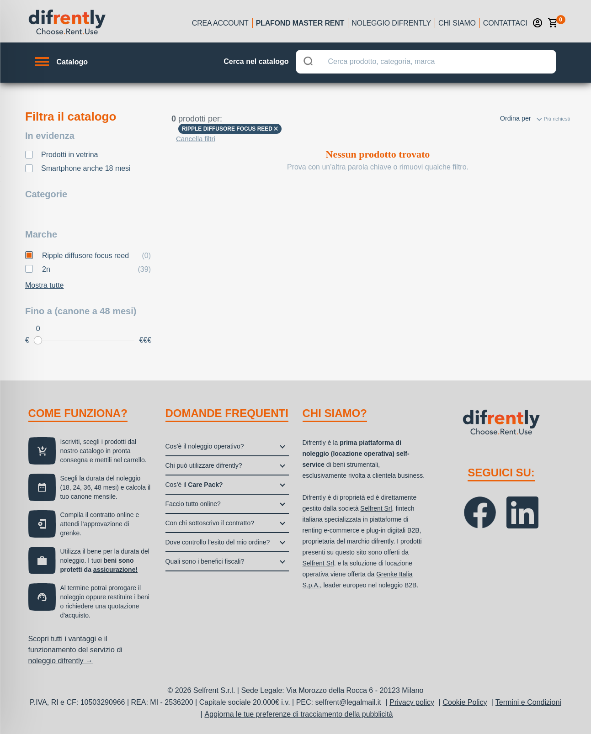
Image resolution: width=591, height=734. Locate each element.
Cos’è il (194, 484)
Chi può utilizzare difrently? (203, 465)
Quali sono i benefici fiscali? (205, 561)
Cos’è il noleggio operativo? (204, 446)
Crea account (220, 23)
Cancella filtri (195, 139)
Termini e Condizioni (528, 702)
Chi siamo (457, 23)
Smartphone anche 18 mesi (86, 168)
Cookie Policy (464, 702)
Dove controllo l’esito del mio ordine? (217, 542)
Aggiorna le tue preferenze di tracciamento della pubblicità (299, 714)
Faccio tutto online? (193, 503)
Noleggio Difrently (391, 23)
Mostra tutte (44, 285)
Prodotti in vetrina (69, 154)
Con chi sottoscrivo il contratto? (210, 523)
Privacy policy (411, 702)
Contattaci (505, 23)
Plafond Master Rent (300, 23)
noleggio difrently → (60, 661)
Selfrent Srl (376, 508)
